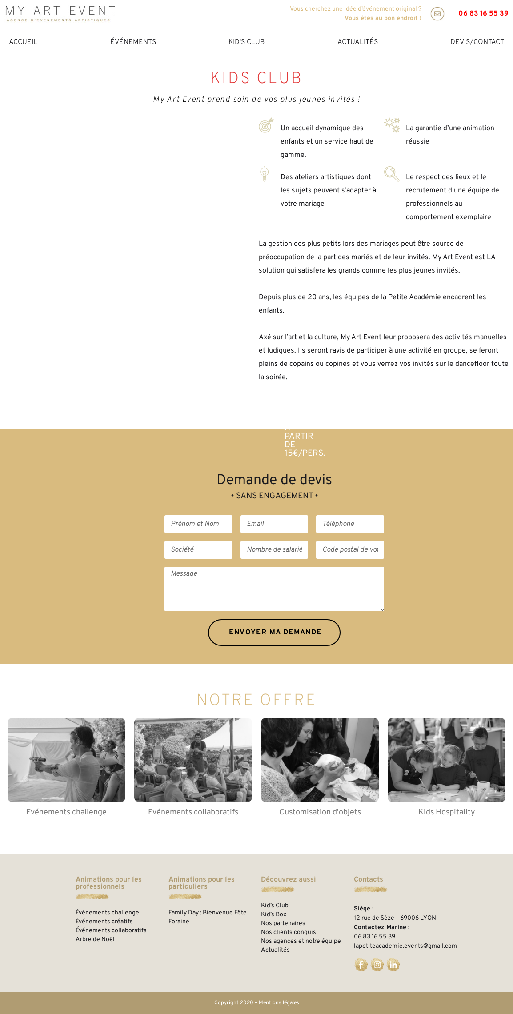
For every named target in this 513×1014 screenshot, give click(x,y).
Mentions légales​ (279, 1002)
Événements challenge (107, 913)
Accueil (23, 42)
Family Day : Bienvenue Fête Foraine (207, 917)
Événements (133, 42)
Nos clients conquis (288, 932)
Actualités (357, 42)
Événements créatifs (104, 922)
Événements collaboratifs (111, 930)
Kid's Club (246, 42)
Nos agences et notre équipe (301, 941)
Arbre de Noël (95, 939)
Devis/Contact (477, 42)
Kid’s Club (275, 906)
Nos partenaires (283, 923)
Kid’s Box (273, 914)
